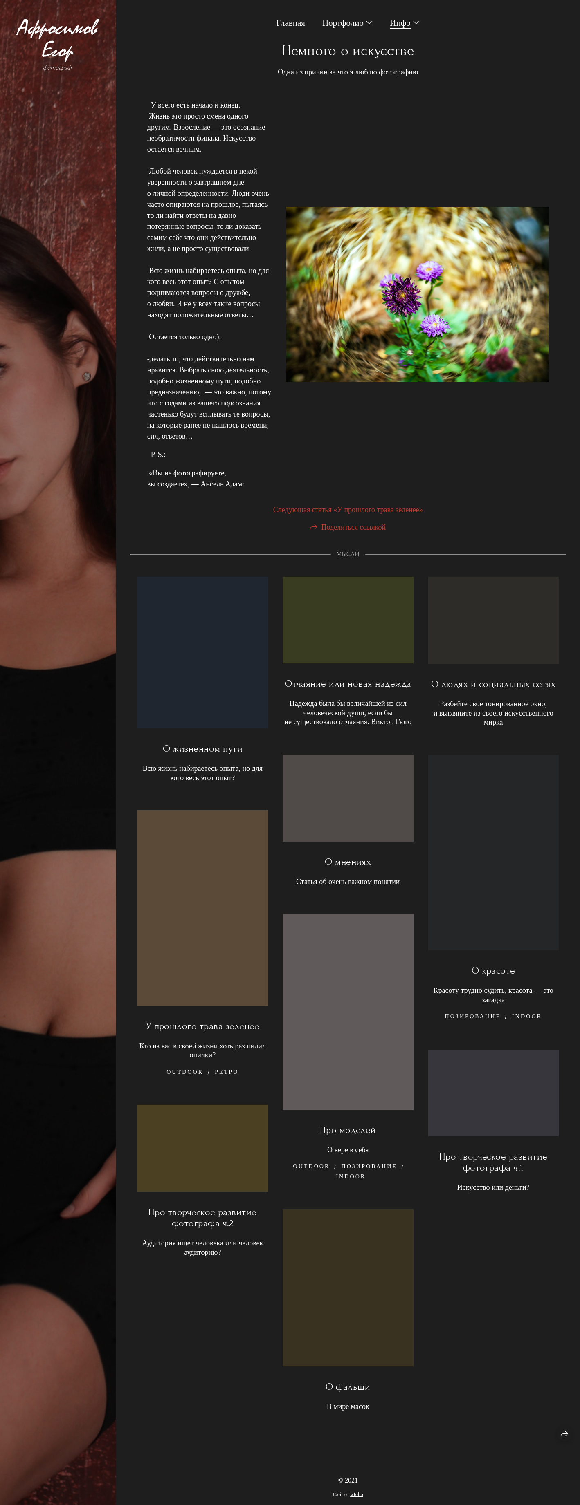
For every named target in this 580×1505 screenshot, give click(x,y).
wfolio (356, 1494)
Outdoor (184, 1083)
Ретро (226, 1083)
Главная (290, 23)
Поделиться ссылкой (353, 538)
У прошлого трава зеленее (203, 1037)
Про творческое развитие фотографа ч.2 (202, 1229)
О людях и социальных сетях (493, 695)
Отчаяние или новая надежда (348, 695)
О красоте (493, 981)
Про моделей (348, 1141)
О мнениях (348, 872)
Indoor (527, 1027)
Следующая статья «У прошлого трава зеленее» (348, 521)
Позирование (473, 1027)
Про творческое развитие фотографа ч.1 (493, 1173)
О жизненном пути (203, 759)
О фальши (348, 1397)
